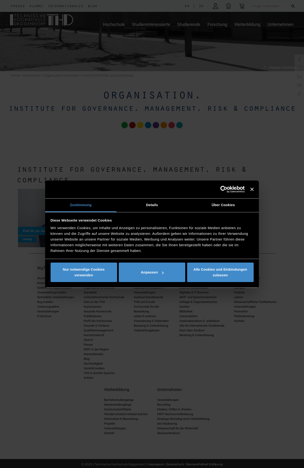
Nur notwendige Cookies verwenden (84, 272)
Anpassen (152, 272)
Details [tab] (152, 205)
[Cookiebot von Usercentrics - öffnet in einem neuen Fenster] (224, 189)
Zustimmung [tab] (81, 205)
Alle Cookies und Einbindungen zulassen (220, 272)
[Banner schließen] (252, 189)
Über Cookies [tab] (223, 205)
